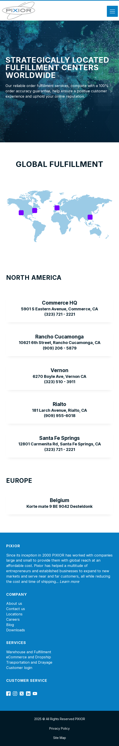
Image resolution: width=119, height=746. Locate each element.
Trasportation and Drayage (29, 662)
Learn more (69, 581)
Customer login (19, 667)
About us (14, 603)
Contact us (15, 609)
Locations (14, 614)
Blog (10, 624)
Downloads (15, 630)
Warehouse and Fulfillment (28, 652)
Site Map (59, 738)
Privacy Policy (59, 728)
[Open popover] (21, 213)
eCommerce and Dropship (28, 657)
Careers (13, 619)
